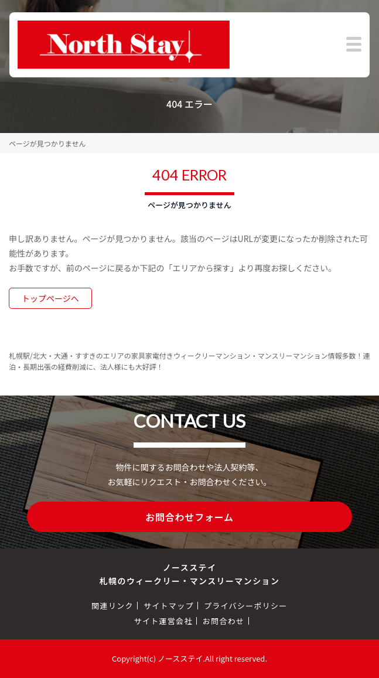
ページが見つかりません (47, 143)
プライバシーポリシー (246, 605)
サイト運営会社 (163, 621)
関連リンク (112, 605)
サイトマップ (169, 605)
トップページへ (50, 298)
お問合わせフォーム (189, 517)
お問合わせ (224, 621)
